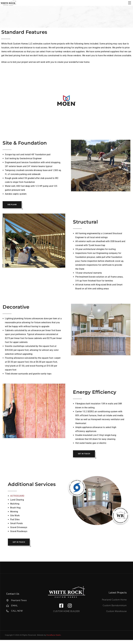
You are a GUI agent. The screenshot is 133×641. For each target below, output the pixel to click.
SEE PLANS (12, 205)
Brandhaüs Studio (54, 636)
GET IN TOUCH (84, 454)
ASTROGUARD (17, 496)
